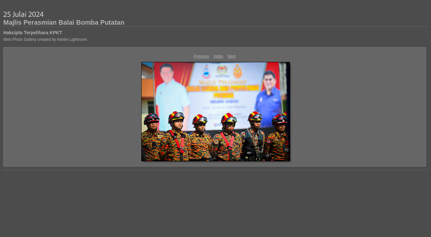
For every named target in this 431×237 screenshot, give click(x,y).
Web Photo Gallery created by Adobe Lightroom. (45, 39)
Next (232, 56)
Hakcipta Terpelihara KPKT (32, 32)
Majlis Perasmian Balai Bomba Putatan (63, 22)
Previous (201, 56)
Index (218, 56)
